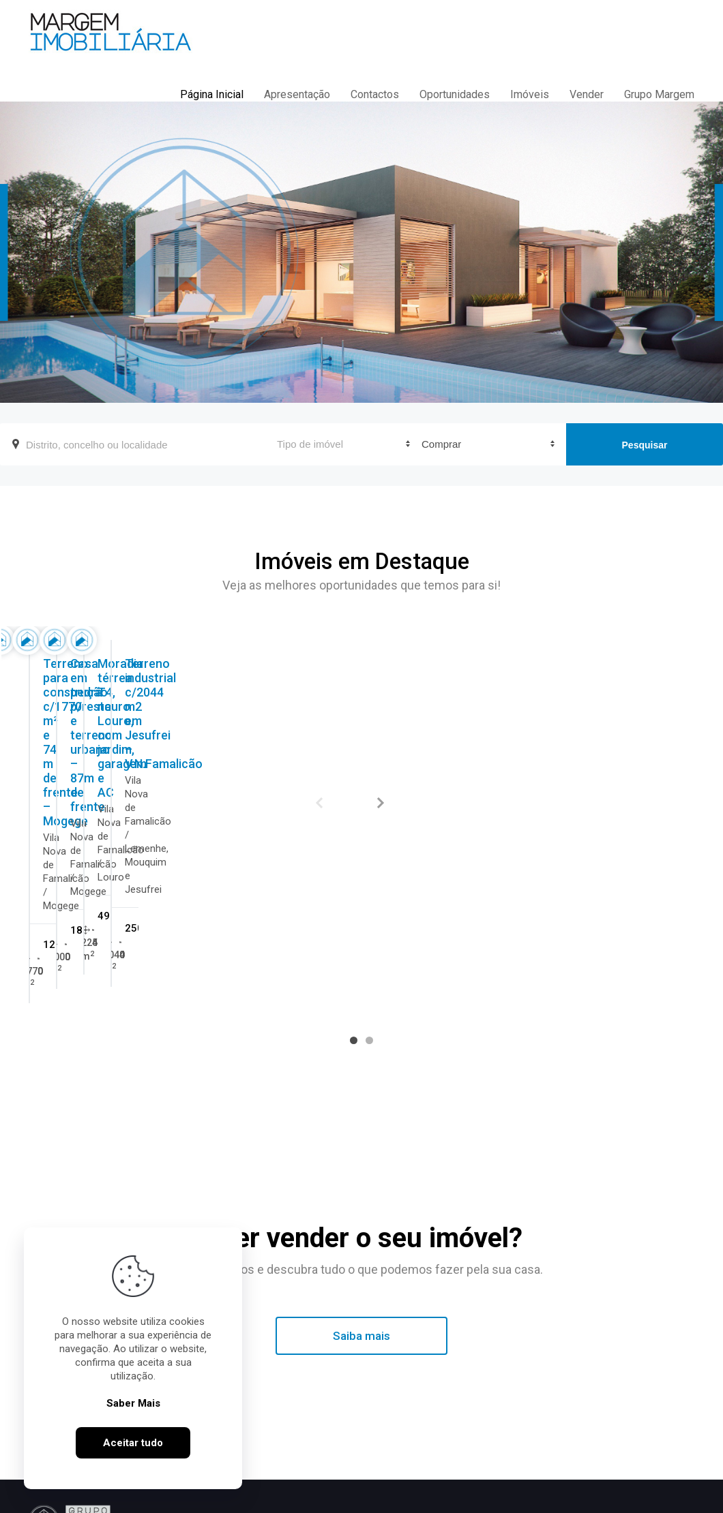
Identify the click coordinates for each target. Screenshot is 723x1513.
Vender (587, 94)
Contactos (375, 94)
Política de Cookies (311, 1501)
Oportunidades (454, 94)
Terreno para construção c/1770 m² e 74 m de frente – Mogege (123, 809)
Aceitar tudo (133, 1454)
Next (380, 803)
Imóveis (529, 94)
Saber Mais (133, 1415)
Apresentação (297, 94)
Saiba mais (361, 1230)
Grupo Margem (659, 94)
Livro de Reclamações (412, 1501)
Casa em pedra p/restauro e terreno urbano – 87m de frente (341, 809)
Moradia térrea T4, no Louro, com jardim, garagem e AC (565, 802)
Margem (320, 1418)
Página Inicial (212, 94)
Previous (319, 803)
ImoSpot (544, 1501)
